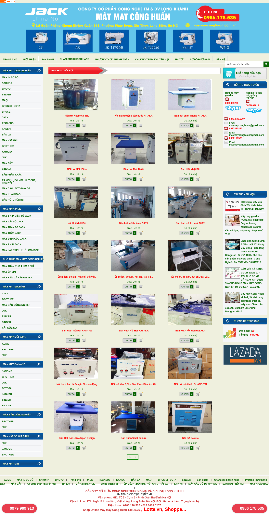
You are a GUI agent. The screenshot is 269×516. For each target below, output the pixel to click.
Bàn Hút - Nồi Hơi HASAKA (77, 330)
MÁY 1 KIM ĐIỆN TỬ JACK (16, 216)
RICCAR (6, 405)
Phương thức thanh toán (112, 59)
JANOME (7, 371)
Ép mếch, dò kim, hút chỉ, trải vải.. (77, 276)
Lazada (137, 510)
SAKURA (7, 83)
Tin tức (179, 59)
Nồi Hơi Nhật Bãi (77, 223)
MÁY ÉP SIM (9, 272)
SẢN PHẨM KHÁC (12, 174)
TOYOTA (7, 388)
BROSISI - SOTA (11, 106)
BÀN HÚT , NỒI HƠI (12, 200)
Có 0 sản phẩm (247, 76)
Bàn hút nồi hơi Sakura (134, 438)
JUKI (4, 157)
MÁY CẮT (7, 163)
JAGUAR (7, 394)
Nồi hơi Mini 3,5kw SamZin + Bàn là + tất (133, 384)
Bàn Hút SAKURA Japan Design (77, 438)
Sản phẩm (48, 59)
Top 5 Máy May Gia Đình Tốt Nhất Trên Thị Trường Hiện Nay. (252, 205)
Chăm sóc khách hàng (74, 59)
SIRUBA (6, 169)
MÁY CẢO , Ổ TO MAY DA (16, 188)
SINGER (6, 94)
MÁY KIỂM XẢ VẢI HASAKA (17, 277)
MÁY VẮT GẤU (10, 140)
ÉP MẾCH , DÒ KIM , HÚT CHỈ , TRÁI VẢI (19, 181)
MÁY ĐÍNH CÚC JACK (14, 238)
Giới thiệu (29, 59)
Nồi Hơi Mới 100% (77, 169)
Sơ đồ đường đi (200, 59)
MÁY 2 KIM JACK (11, 244)
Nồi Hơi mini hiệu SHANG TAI (190, 384)
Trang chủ (10, 59)
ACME (5, 343)
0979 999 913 (22, 508)
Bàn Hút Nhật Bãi (190, 169)
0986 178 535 (252, 508)
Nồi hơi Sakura (190, 438)
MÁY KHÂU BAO (11, 194)
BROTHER (8, 146)
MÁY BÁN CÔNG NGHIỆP (16, 305)
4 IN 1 (5, 293)
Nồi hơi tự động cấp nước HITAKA (134, 115)
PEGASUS (8, 123)
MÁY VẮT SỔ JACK (12, 221)
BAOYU (6, 89)
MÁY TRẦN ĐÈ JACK (13, 227)
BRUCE (6, 111)
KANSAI (6, 129)
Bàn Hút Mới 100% (133, 169)
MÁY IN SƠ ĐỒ (10, 77)
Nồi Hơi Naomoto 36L (77, 115)
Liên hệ (220, 59)
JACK (5, 117)
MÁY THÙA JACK (11, 233)
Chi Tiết (71, 125)
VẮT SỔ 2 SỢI (9, 328)
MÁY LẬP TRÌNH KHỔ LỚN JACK (20, 250)
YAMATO (7, 151)
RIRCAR (6, 316)
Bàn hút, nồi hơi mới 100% (133, 223)
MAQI (5, 100)
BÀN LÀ (6, 134)
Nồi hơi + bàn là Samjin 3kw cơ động (77, 384)
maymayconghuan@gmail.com (246, 125)
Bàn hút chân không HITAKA (190, 115)
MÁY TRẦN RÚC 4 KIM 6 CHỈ (18, 266)
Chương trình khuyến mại (152, 59)
